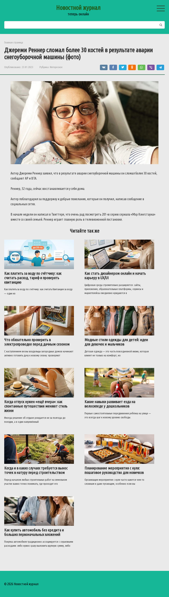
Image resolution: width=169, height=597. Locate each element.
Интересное (56, 67)
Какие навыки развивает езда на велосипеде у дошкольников (109, 403)
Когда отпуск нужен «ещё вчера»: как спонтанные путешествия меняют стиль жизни (35, 406)
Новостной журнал (78, 7)
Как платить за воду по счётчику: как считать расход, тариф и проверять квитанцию (32, 277)
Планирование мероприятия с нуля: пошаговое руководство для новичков (114, 470)
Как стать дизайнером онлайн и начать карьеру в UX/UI (115, 275)
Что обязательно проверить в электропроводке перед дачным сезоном (37, 341)
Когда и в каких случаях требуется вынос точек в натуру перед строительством (36, 470)
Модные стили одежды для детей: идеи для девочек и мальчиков (116, 341)
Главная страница (13, 42)
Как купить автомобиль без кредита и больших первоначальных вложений (34, 532)
